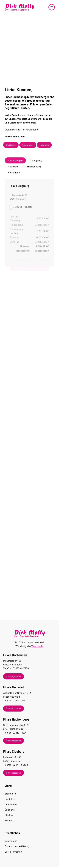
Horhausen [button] (14, 174)
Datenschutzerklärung (17, 846)
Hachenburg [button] (34, 168)
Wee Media (37, 646)
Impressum (11, 840)
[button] (51, 7)
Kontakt (9, 820)
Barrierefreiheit (13, 851)
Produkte (44, 146)
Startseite (11, 146)
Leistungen (27, 146)
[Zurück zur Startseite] (20, 7)
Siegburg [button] (37, 162)
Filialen (9, 814)
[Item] (28, 676)
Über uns (10, 809)
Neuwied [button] (13, 168)
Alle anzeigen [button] (15, 162)
